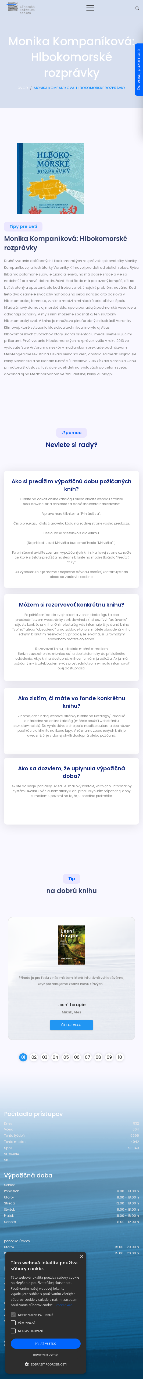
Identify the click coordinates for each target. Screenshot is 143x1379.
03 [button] (44, 1057)
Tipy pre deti (23, 226)
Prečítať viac (63, 1305)
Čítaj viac (71, 1025)
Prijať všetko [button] (46, 1343)
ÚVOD (23, 87)
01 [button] (23, 1057)
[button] (46, 1364)
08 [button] (98, 1057)
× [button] (81, 1257)
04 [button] (55, 1057)
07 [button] (87, 1057)
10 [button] (120, 1057)
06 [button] (77, 1057)
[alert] (45, 1313)
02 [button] (34, 1057)
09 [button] (109, 1057)
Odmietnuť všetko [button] (45, 1355)
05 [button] (66, 1057)
